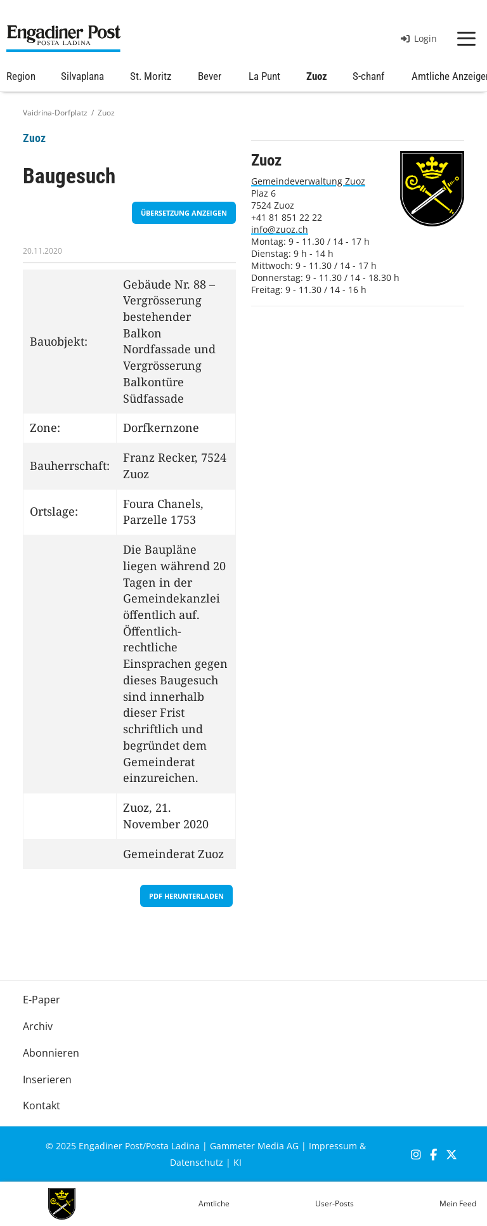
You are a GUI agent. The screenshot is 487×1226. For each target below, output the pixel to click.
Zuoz (316, 76)
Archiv (38, 1026)
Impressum (333, 1146)
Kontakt (41, 1105)
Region (21, 76)
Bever (209, 76)
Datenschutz (196, 1162)
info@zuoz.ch (279, 229)
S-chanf (368, 76)
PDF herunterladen (186, 896)
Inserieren (47, 1079)
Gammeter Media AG (254, 1146)
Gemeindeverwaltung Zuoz (308, 181)
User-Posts (334, 1203)
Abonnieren (51, 1053)
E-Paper (41, 1000)
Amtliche (214, 1203)
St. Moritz (150, 76)
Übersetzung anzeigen (184, 213)
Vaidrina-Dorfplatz (55, 112)
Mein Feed (457, 1203)
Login (419, 38)
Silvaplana (82, 76)
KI (237, 1162)
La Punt (264, 76)
